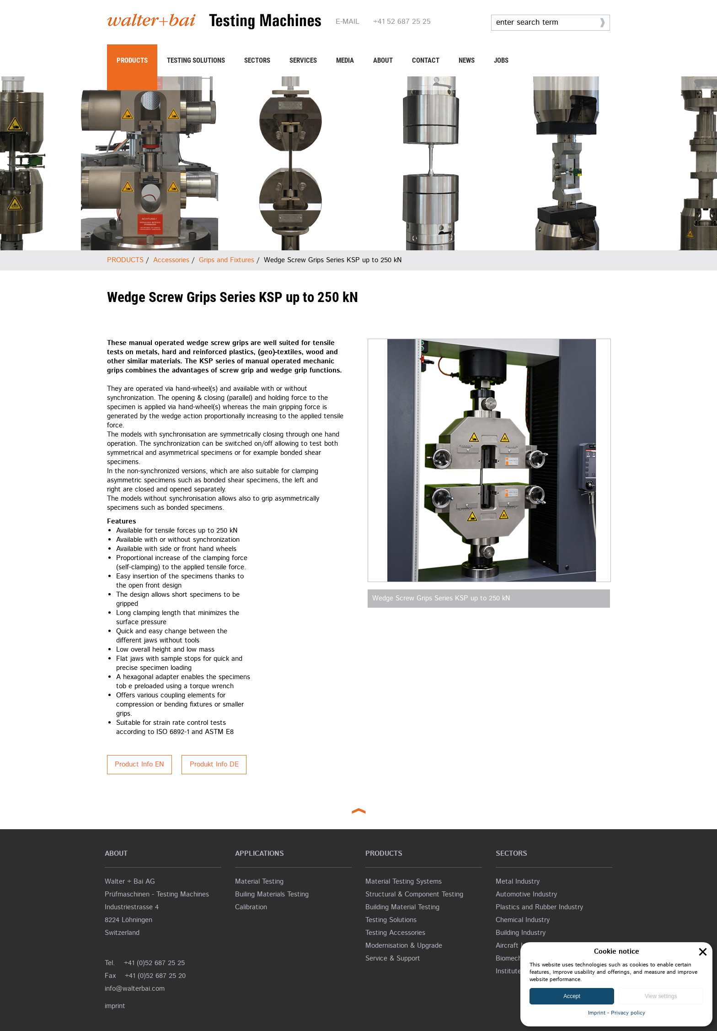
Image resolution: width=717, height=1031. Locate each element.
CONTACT (425, 60)
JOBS (501, 60)
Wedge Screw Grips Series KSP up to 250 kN (441, 598)
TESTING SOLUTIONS (196, 60)
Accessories (171, 260)
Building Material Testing (402, 907)
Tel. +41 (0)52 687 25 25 (145, 963)
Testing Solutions (391, 920)
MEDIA (345, 60)
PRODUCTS (132, 60)
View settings (661, 996)
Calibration (251, 907)
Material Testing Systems (403, 881)
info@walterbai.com (135, 988)
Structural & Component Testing (414, 894)
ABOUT (383, 60)
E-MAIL (347, 21)
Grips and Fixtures (226, 260)
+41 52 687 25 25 (402, 21)
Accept (571, 996)
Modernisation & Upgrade (403, 945)
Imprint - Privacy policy (616, 1013)
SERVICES (303, 60)
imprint (115, 1006)
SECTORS (257, 60)
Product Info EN (139, 764)
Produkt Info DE (214, 764)
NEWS (467, 60)
